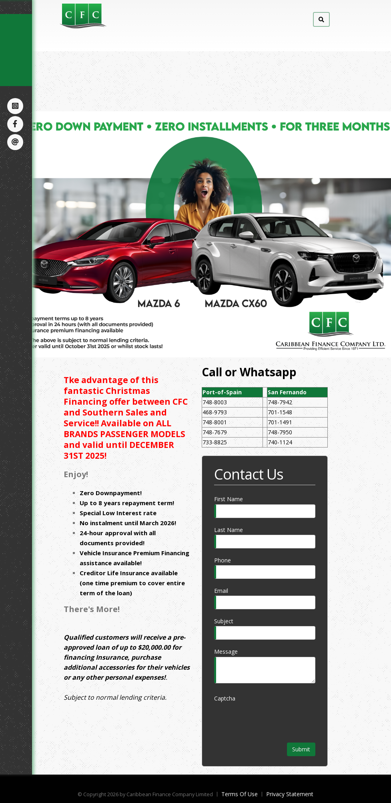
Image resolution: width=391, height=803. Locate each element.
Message (226, 651)
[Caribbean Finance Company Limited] (114, 16)
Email (221, 590)
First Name (228, 499)
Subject (223, 621)
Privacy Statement (289, 794)
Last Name (228, 530)
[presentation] (275, 719)
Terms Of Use (239, 794)
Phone (222, 560)
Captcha (224, 698)
